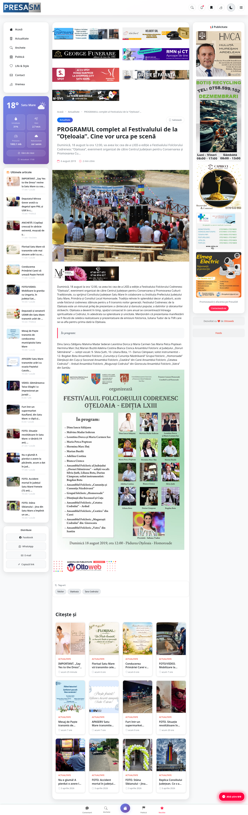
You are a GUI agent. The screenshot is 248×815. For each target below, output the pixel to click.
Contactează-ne (218, 308)
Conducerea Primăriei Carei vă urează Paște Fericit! (33, 270)
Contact (17, 75)
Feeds (218, 333)
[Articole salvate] (211, 7)
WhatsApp (26, 546)
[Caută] (192, 7)
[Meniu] (241, 7)
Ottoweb (229, 321)
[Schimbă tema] (231, 7)
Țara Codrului (91, 591)
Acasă (15, 29)
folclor (60, 591)
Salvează (175, 120)
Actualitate (19, 38)
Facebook (26, 537)
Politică (16, 57)
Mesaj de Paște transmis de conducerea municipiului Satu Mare (31, 338)
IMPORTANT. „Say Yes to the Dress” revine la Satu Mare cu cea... (33, 182)
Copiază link (26, 564)
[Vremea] (221, 7)
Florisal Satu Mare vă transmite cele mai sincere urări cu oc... (33, 250)
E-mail (26, 555)
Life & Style (19, 66)
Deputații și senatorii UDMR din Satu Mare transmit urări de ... (33, 314)
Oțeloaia (74, 591)
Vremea (17, 84)
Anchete (17, 48)
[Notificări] (201, 7)
